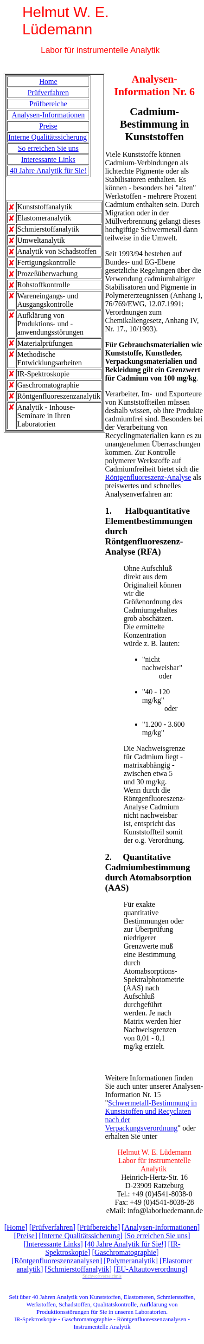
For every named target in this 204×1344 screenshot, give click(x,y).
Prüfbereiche (48, 104)
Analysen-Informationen (48, 115)
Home (48, 81)
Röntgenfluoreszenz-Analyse (148, 477)
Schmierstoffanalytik (78, 1269)
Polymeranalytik (130, 1261)
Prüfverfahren (48, 93)
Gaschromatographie (125, 1252)
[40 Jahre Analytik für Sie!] (125, 1244)
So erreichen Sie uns (48, 148)
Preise (48, 126)
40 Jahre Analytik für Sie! (48, 170)
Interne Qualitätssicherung (47, 137)
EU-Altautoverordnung (150, 1269)
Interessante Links (48, 159)
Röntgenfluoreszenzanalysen (57, 1261)
